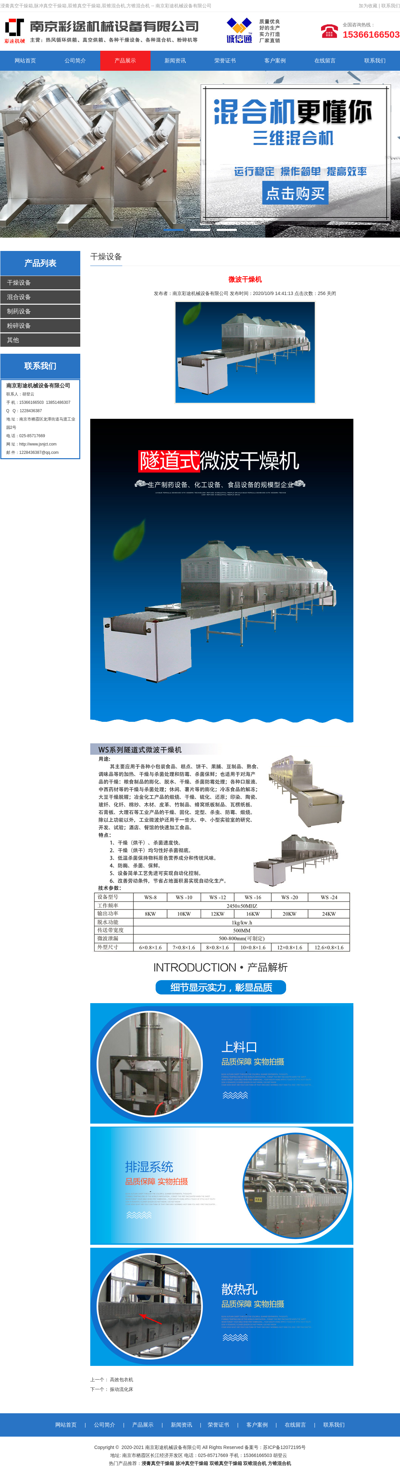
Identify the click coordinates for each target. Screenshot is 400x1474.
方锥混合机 (279, 1463)
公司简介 (75, 60)
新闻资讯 (175, 60)
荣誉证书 (225, 60)
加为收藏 (368, 5)
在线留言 (325, 60)
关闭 (331, 293)
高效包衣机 (121, 1379)
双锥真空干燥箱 (225, 1463)
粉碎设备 (19, 325)
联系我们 (390, 5)
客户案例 (275, 60)
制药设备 (19, 311)
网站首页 (25, 60)
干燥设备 (19, 282)
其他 (13, 340)
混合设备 (19, 297)
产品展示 (125, 60)
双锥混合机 (254, 1463)
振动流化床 (121, 1389)
